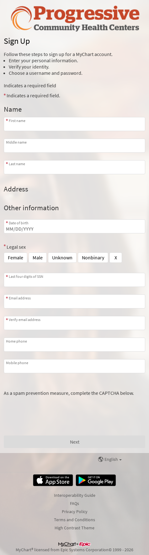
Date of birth (19, 223)
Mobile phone (17, 362)
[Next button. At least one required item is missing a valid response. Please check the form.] (74, 441)
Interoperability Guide (74, 495)
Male (38, 257)
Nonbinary (93, 257)
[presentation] (51, 408)
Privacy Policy (75, 511)
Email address (20, 298)
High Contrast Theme (74, 528)
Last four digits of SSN (26, 276)
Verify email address (24, 319)
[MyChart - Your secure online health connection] (74, 18)
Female (15, 257)
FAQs (74, 503)
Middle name (16, 142)
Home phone (16, 341)
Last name (17, 163)
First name (17, 120)
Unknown (62, 257)
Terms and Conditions (74, 519)
